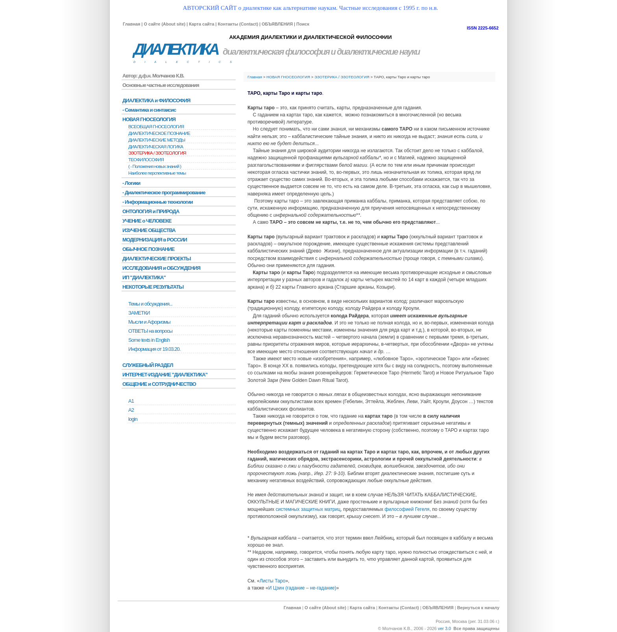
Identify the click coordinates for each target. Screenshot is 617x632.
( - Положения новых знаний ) (154, 166)
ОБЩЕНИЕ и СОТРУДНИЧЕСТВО (159, 384)
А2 (131, 410)
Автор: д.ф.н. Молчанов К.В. (153, 76)
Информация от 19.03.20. (154, 349)
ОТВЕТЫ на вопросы (150, 331)
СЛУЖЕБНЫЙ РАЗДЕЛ (147, 365)
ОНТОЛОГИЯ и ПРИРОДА (150, 211)
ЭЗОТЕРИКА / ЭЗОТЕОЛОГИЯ (341, 77)
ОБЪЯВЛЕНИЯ (277, 24)
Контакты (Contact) (238, 24)
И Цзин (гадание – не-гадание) (302, 588)
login (132, 419)
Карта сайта (201, 24)
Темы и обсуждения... (150, 304)
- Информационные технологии (157, 202)
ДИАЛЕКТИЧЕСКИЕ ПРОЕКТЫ (156, 259)
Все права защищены (476, 628)
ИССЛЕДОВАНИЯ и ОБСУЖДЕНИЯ (161, 268)
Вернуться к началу (478, 607)
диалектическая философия (276, 52)
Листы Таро (273, 581)
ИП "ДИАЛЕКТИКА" (144, 277)
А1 (131, 401)
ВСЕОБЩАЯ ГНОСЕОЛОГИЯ (156, 126)
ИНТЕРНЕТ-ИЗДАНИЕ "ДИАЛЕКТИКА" (164, 375)
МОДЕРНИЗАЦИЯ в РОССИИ (154, 240)
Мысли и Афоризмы (149, 322)
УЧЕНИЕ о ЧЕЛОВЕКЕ (147, 221)
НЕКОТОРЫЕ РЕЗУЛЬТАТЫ (152, 287)
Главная (131, 24)
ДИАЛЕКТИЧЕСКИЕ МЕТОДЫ (156, 140)
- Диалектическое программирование (163, 192)
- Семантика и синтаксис (149, 110)
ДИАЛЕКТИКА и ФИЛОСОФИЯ (156, 100)
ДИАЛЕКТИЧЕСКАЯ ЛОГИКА (155, 146)
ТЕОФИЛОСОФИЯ (146, 159)
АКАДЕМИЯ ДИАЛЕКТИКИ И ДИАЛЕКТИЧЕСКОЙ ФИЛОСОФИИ (310, 37)
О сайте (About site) (164, 24)
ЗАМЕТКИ (139, 313)
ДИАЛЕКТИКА (175, 49)
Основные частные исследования (160, 85)
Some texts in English (149, 340)
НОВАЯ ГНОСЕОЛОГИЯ (288, 77)
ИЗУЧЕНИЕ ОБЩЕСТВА (148, 230)
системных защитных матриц (307, 509)
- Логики (131, 183)
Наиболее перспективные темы (157, 173)
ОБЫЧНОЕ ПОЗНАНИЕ (148, 249)
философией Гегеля (406, 509)
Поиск (302, 24)
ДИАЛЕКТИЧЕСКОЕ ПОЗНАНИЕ (159, 133)
